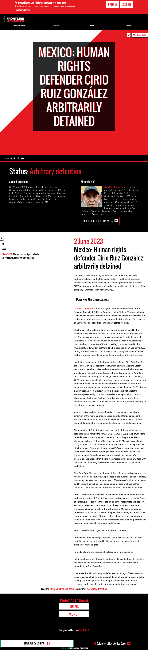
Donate (56, 25)
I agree (112, 4)
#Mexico (72, 589)
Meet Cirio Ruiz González (98, 221)
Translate (141, 35)
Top (3, 243)
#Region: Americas (59, 589)
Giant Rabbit (83, 630)
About (4, 249)
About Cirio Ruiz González (14, 158)
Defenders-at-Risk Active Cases (109, 643)
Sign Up (74, 614)
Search (128, 25)
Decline (126, 4)
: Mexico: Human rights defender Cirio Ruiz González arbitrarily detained (21, 256)
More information (23, 10)
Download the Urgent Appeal (92, 299)
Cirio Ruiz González (114, 187)
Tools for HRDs (19, 25)
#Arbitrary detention (97, 589)
